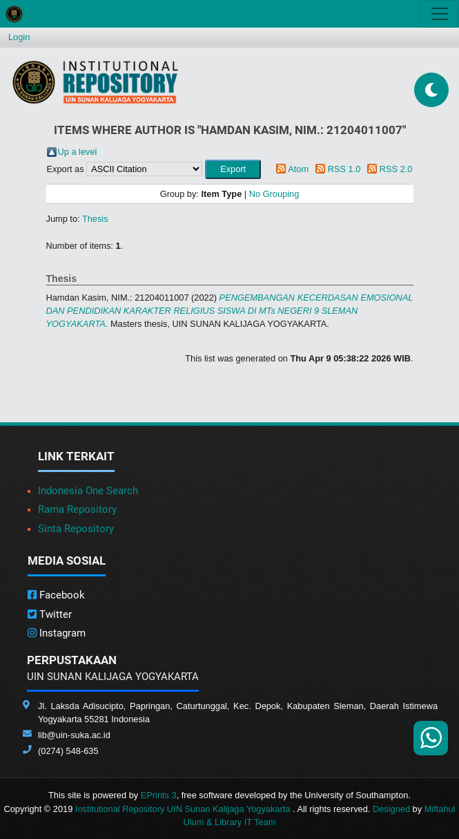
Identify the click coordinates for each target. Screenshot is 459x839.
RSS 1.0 (344, 169)
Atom (298, 169)
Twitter (50, 614)
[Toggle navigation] (439, 14)
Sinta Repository (76, 528)
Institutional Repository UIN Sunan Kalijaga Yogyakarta (184, 809)
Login (19, 37)
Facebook (56, 595)
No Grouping (274, 194)
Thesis (95, 219)
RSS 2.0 (396, 169)
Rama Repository (77, 509)
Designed (391, 809)
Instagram (57, 633)
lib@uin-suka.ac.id (74, 735)
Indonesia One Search (88, 490)
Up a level (77, 152)
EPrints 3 (159, 795)
